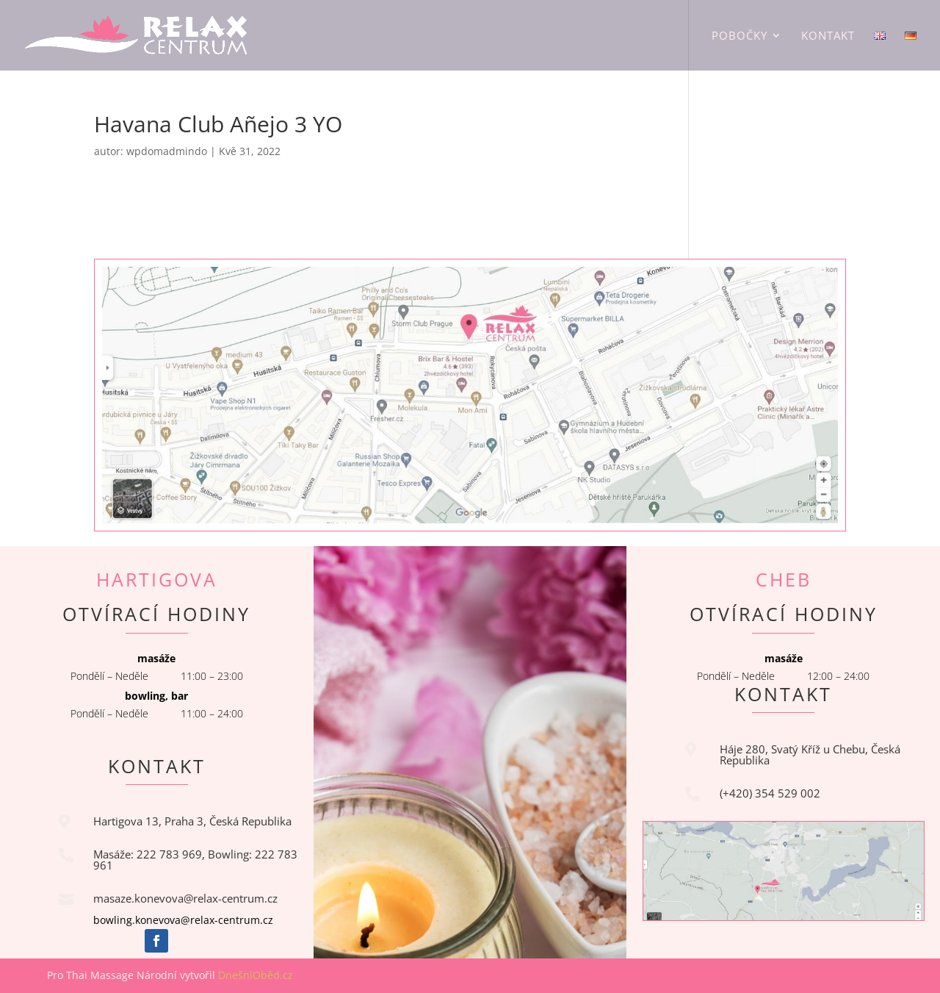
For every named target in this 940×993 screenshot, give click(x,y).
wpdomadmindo (166, 151)
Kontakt (828, 36)
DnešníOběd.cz (257, 975)
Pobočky (739, 36)
